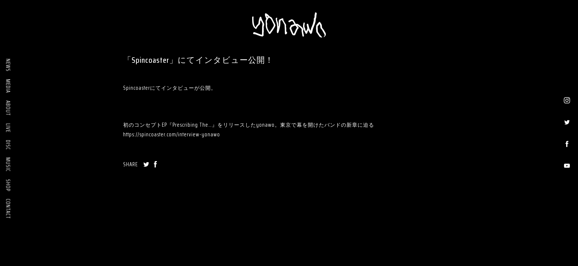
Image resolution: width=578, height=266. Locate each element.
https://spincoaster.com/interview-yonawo (171, 134)
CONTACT (8, 209)
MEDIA (8, 86)
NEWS (8, 65)
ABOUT (8, 108)
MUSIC (8, 164)
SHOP (8, 185)
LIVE (8, 128)
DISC (8, 145)
